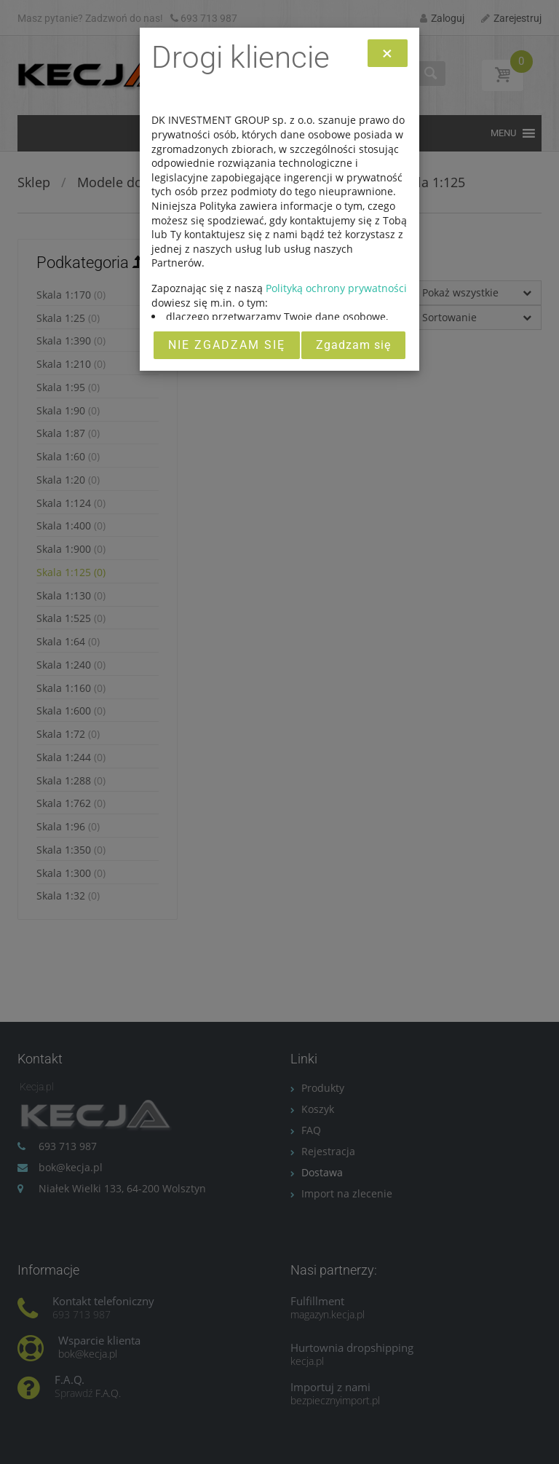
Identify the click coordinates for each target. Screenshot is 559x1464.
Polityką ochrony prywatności (336, 288)
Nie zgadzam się (226, 345)
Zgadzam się (353, 345)
